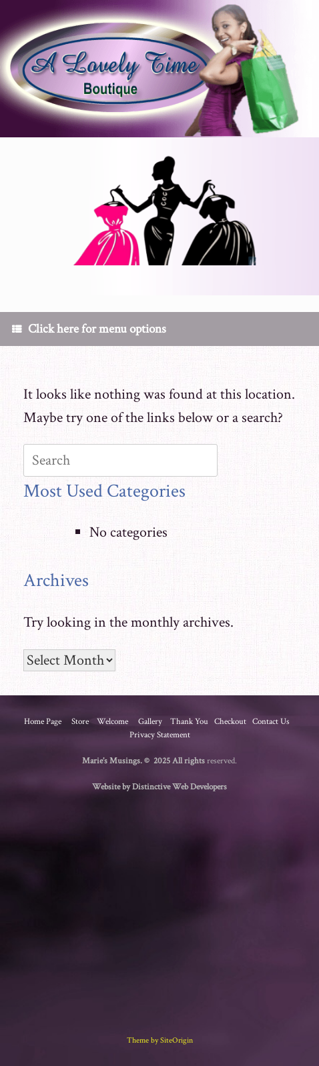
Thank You (189, 721)
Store (80, 721)
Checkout (230, 721)
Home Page (42, 721)
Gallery (150, 721)
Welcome (112, 721)
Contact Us (271, 721)
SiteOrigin (176, 1040)
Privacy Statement (159, 735)
